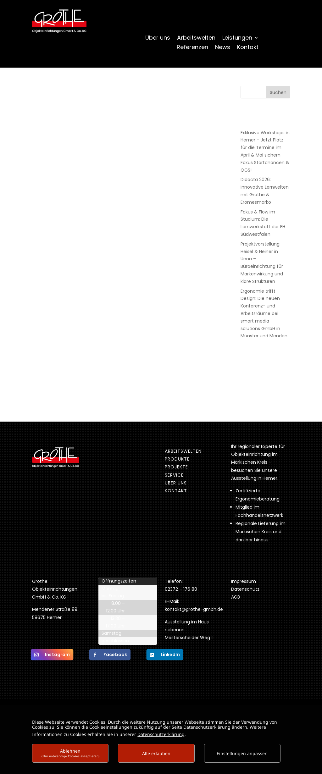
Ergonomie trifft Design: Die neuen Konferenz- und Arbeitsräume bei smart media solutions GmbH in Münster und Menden (264, 313)
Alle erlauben (156, 753)
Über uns (157, 38)
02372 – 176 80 (181, 589)
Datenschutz (245, 589)
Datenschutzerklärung (161, 734)
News (222, 48)
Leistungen (237, 38)
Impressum (243, 581)
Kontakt (247, 48)
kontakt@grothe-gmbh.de (194, 609)
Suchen (278, 92)
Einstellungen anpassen (242, 753)
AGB (235, 597)
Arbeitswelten (196, 38)
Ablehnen (70, 753)
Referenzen (192, 48)
